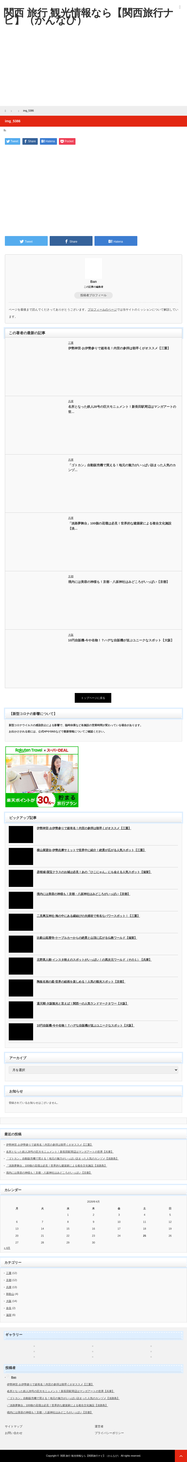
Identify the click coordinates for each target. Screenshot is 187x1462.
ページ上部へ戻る (181, 1456)
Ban (93, 282)
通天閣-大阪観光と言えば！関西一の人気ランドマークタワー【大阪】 (82, 1003)
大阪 (71, 634)
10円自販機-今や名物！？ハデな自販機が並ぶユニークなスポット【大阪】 (121, 640)
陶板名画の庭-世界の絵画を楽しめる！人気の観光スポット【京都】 (81, 981)
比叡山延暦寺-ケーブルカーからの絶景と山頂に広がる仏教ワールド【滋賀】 (87, 938)
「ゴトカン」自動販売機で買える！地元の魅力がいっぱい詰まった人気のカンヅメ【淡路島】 (62, 1158)
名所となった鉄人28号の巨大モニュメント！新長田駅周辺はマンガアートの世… (122, 409)
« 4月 (7, 1247)
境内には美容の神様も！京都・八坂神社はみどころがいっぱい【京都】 (118, 582)
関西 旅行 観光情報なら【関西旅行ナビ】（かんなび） (90, 1455)
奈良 (8, 1308)
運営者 (99, 1426)
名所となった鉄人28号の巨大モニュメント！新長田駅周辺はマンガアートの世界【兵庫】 (59, 1151)
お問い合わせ (13, 1433)
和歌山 (10, 1293)
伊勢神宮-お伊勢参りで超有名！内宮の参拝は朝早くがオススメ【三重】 (119, 348)
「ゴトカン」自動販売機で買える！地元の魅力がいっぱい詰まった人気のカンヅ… (122, 467)
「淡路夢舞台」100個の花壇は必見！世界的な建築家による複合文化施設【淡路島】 (56, 1165)
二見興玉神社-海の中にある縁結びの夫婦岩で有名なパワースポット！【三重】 (88, 916)
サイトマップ (13, 1426)
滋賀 (8, 1314)
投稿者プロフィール (93, 295)
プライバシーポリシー (109, 1433)
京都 (71, 576)
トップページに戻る (93, 697)
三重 (71, 342)
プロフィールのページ (102, 309)
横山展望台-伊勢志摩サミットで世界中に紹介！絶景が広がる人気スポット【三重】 (91, 850)
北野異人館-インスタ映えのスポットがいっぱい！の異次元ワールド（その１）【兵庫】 (94, 959)
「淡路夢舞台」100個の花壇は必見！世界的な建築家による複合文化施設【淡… (120, 526)
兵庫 (71, 401)
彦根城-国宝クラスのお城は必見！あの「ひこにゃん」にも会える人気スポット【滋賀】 (94, 872)
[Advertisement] (93, 69)
